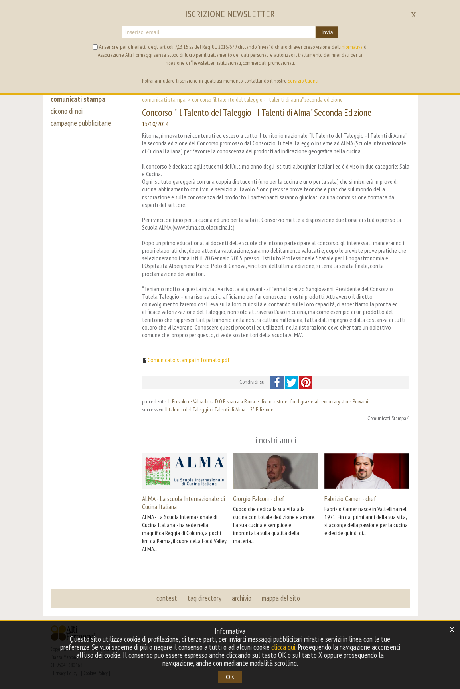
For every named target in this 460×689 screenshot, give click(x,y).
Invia (327, 32)
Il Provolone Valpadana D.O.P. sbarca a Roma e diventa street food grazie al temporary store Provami (268, 401)
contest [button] (166, 598)
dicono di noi (67, 111)
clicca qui (283, 647)
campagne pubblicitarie (81, 123)
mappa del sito (281, 598)
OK (230, 676)
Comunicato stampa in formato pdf (189, 360)
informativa (351, 46)
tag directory (204, 598)
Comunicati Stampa (164, 99)
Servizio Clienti (303, 80)
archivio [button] (241, 598)
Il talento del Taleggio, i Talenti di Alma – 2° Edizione (219, 409)
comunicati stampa (78, 99)
